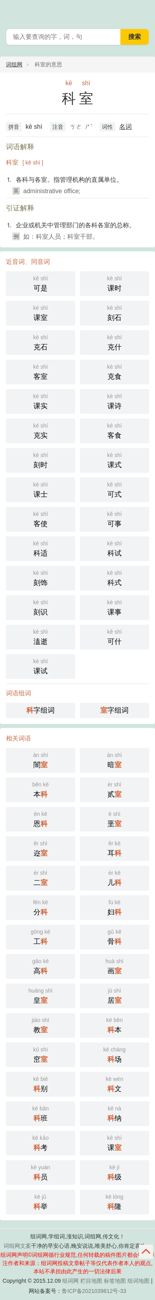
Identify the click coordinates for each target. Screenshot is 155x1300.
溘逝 (40, 636)
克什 (114, 342)
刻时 (40, 459)
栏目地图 (91, 1281)
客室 (40, 371)
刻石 (114, 312)
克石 (40, 342)
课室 (40, 312)
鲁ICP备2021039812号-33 (94, 1291)
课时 (114, 283)
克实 (40, 430)
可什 (114, 636)
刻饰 (40, 577)
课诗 (114, 400)
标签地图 (115, 1281)
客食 (114, 430)
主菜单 (144, 12)
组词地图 (138, 1281)
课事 (114, 607)
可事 (114, 518)
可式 (114, 489)
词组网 (14, 64)
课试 (40, 665)
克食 (114, 371)
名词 (125, 126)
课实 (40, 400)
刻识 (40, 607)
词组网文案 (17, 1246)
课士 (40, 489)
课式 (114, 459)
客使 (40, 518)
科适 (40, 548)
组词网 (70, 1281)
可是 (40, 283)
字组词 (40, 710)
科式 (114, 577)
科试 (114, 548)
